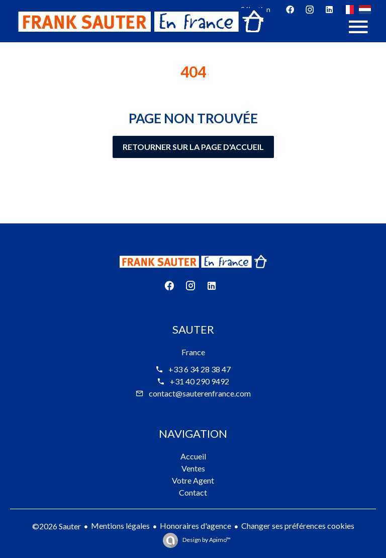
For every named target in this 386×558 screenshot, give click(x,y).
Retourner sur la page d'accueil (193, 146)
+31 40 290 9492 (199, 381)
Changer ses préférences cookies (297, 525)
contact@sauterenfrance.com (200, 393)
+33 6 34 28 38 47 (199, 369)
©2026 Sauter (56, 526)
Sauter (193, 329)
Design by (206, 539)
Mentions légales (120, 525)
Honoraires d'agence (195, 525)
